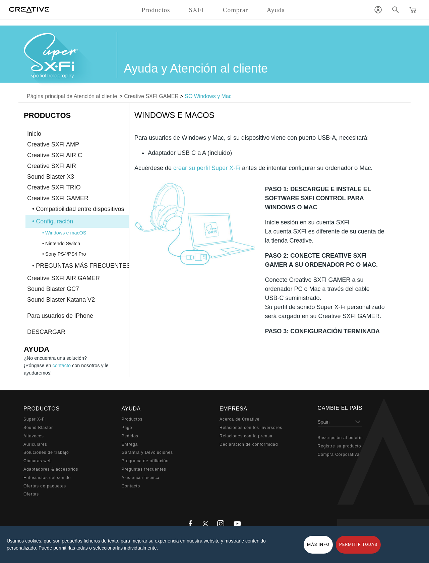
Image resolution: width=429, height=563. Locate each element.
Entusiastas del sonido (47, 477)
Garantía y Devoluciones (147, 452)
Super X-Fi (34, 419)
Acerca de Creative (239, 419)
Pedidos (130, 436)
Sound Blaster (38, 427)
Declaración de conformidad (249, 444)
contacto (62, 365)
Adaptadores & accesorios (50, 469)
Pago (127, 427)
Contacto (131, 486)
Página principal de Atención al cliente (72, 96)
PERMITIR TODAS (358, 544)
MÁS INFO (318, 544)
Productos (132, 419)
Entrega (130, 444)
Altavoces (33, 436)
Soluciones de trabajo (46, 452)
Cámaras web (37, 461)
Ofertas (31, 494)
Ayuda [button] (276, 9)
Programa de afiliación (145, 461)
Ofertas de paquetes (44, 486)
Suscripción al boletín (340, 437)
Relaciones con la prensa (246, 436)
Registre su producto (339, 446)
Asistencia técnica (141, 477)
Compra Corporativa (339, 454)
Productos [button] (155, 9)
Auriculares (35, 444)
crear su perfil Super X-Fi (206, 168)
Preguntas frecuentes (144, 469)
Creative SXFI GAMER (151, 96)
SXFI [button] (196, 9)
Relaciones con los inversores (251, 427)
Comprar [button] (235, 9)
